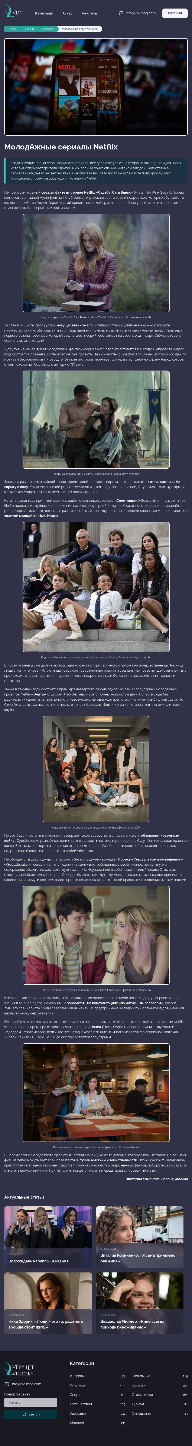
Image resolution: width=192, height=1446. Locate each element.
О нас (67, 13)
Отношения (160, 1413)
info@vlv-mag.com (22, 1384)
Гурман (160, 1404)
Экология (160, 1385)
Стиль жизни (160, 1394)
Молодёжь (98, 1423)
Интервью (98, 1376)
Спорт (98, 1394)
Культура (98, 1385)
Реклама (89, 13)
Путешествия (98, 1404)
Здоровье (98, 1413)
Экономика (160, 1376)
